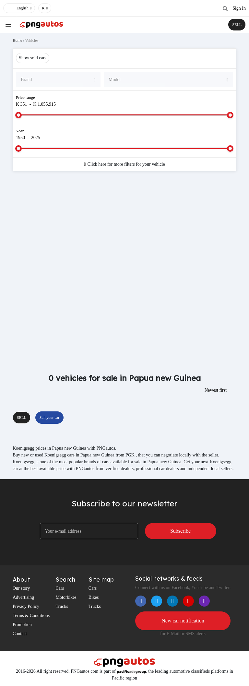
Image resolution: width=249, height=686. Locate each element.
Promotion (22, 624)
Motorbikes (66, 597)
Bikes (94, 597)
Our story (21, 588)
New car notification (182, 620)
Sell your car (49, 417)
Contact (20, 633)
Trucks (61, 606)
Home (17, 40)
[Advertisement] (124, 227)
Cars (59, 588)
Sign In (239, 8)
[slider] (18, 115)
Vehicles (32, 40)
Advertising (23, 597)
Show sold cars (32, 57)
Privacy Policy (26, 606)
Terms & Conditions (31, 615)
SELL (237, 24)
